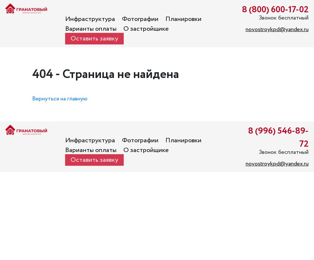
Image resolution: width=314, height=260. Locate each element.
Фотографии (140, 19)
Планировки (183, 19)
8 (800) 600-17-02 (275, 10)
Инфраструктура (90, 19)
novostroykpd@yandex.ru (277, 29)
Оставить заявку (94, 38)
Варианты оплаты (90, 29)
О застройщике (146, 29)
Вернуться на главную (60, 99)
